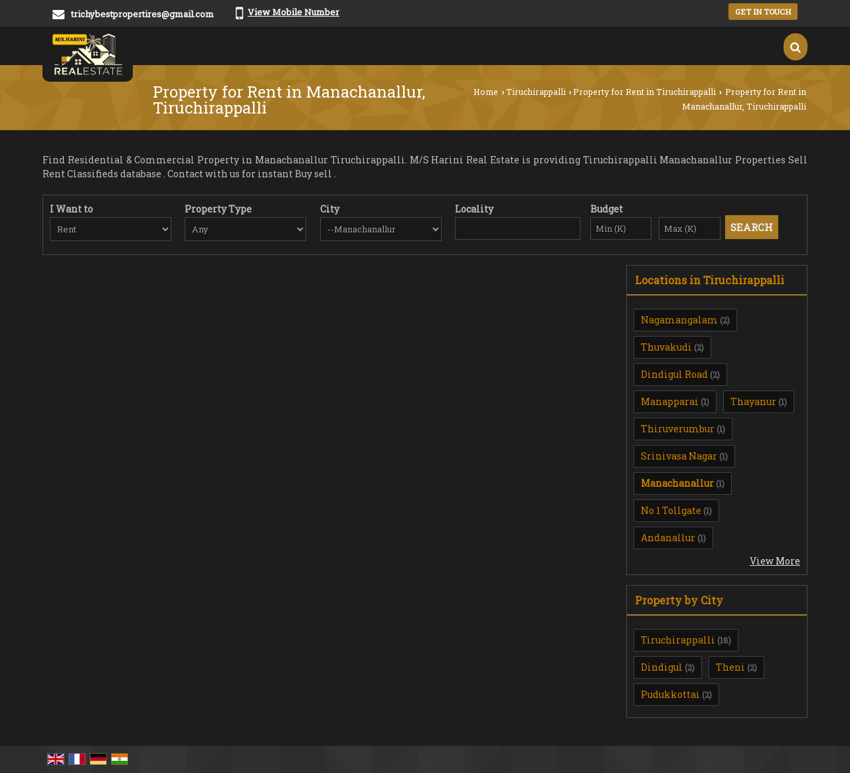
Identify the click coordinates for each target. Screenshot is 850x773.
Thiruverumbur (678, 428)
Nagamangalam (679, 319)
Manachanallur (677, 483)
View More (775, 561)
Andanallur (668, 537)
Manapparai (670, 401)
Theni (730, 667)
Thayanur (753, 401)
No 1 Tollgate (671, 510)
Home (485, 91)
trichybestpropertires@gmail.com (142, 14)
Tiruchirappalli (536, 91)
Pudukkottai (670, 694)
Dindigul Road (674, 374)
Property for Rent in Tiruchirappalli (644, 91)
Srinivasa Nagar (679, 456)
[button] (293, 12)
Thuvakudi (666, 347)
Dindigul (662, 667)
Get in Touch (763, 12)
